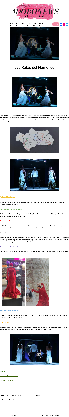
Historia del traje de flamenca (9, 376)
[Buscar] (56, 24)
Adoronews (13, 415)
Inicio (11, 24)
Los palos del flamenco (7, 380)
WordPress (56, 415)
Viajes (19, 395)
